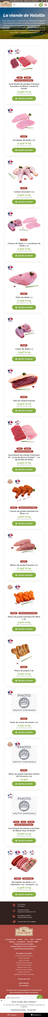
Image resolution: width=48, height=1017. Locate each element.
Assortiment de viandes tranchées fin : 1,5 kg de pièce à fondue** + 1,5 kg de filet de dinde (24, 457)
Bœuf (20, 939)
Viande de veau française (24, 970)
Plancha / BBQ (32, 942)
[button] (1, 1000)
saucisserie (21, 942)
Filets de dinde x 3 (24, 297)
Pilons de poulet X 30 (24, 671)
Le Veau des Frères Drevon (24, 956)
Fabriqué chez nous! (24, 967)
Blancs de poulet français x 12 (24, 565)
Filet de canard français (24, 401)
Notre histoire (24, 983)
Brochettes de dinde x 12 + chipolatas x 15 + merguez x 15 (24, 883)
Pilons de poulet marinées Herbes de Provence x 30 (24, 775)
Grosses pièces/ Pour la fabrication (23, 946)
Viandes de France (24, 972)
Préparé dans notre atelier (23, 944)
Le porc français (24, 960)
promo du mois (10, 939)
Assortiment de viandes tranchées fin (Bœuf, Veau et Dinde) (24, 829)
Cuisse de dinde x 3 (24, 349)
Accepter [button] (12, 1015)
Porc (26, 939)
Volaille (39, 939)
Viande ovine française (24, 965)
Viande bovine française (24, 963)
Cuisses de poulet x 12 (24, 192)
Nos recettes (24, 985)
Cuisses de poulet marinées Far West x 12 (24, 512)
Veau (32, 939)
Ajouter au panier (24, 98)
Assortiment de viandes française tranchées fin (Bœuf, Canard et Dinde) (24, 86)
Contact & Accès (24, 979)
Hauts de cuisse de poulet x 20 (24, 722)
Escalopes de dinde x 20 (24, 140)
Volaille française (24, 958)
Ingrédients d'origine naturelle (24, 974)
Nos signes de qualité (24, 953)
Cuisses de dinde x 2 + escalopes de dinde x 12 (24, 244)
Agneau (12, 942)
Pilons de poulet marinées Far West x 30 (24, 618)
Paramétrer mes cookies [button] (18, 1009)
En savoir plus (31, 1009)
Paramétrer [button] (36, 1015)
